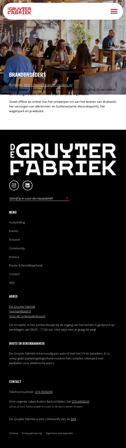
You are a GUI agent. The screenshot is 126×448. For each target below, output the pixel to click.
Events (13, 231)
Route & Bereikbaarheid (25, 265)
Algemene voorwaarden (59, 433)
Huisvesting (17, 222)
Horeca (14, 257)
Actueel (14, 239)
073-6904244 (80, 401)
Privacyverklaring (32, 433)
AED (12, 283)
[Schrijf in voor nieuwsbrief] (67, 198)
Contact (14, 274)
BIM (73, 419)
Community (17, 248)
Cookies (13, 433)
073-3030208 (43, 392)
